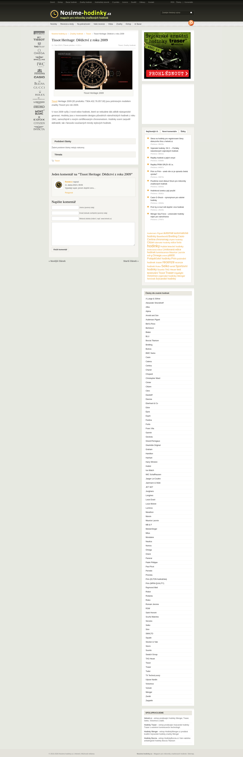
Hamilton (149, 454)
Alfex (148, 307)
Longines (149, 495)
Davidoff (149, 395)
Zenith (148, 696)
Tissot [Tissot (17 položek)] (162, 273)
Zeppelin (149, 700)
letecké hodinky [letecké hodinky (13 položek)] (175, 246)
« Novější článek (57, 265)
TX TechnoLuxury (153, 675)
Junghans (150, 491)
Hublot (148, 466)
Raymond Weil (152, 587)
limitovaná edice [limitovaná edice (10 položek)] (154, 250)
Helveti (77, 754)
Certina (149, 366)
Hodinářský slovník (102, 2)
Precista (149, 575)
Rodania (149, 596)
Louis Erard (150, 500)
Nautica (149, 541)
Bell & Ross (150, 324)
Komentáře (189, 2)
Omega (149, 550)
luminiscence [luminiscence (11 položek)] (162, 252)
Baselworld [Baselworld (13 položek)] (162, 236)
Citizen (148, 387)
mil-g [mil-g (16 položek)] (149, 255)
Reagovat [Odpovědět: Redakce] (69, 193)
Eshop (60, 2)
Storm (148, 646)
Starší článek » (131, 265)
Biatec (148, 332)
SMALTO (149, 634)
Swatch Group (151, 654)
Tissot (120, 45)
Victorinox (150, 684)
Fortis (148, 424)
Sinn (147, 629)
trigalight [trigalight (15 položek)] (178, 273)
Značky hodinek (86, 2)
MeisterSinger (151, 529)
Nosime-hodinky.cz (59, 34)
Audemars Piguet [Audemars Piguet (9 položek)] (155, 233)
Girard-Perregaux (153, 441)
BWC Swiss (150, 353)
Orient (148, 554)
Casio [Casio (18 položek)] (181, 236)
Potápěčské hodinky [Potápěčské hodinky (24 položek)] (159, 258)
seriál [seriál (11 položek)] (172, 266)
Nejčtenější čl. (152, 131)
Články (178, 2)
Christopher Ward (153, 378)
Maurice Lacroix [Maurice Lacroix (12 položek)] (177, 252)
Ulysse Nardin (151, 680)
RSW (148, 608)
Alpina (148, 311)
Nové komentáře (169, 131)
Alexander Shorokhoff (154, 303)
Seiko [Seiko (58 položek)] (165, 266)
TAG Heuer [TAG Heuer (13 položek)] (170, 269)
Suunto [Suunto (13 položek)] (161, 269)
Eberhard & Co (152, 403)
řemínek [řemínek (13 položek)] (151, 278)
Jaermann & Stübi (153, 483)
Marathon (150, 512)
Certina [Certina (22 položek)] (151, 239)
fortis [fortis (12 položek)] (179, 242)
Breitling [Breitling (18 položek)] (172, 236)
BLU (147, 336)
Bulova (148, 349)
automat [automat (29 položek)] (168, 233)
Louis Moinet (151, 504)
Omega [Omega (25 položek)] (157, 255)
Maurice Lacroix (152, 520)
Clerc (148, 391)
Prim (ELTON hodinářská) (156, 579)
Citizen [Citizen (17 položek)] (151, 242)
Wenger (149, 692)
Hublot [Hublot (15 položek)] (163, 246)
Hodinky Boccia (150, 738)
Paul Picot (150, 567)
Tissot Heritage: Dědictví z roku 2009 (80, 40)
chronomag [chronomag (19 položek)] (162, 239)
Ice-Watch (150, 470)
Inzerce (125, 2)
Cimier (148, 382)
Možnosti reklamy (88, 754)
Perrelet (149, 571)
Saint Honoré (151, 613)
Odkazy (142, 2)
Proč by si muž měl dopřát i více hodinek (167, 207)
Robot (148, 592)
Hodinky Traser (150, 725)
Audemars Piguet (153, 320)
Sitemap (191, 754)
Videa (110, 24)
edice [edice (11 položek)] (173, 242)
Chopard (149, 374)
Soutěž (133, 2)
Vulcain (149, 688)
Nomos (149, 546)
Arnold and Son (152, 315)
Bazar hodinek (71, 2)
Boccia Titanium (152, 341)
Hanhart (149, 458)
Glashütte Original (153, 445)
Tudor (148, 671)
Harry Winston (151, 462)
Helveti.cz (148, 718)
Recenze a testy (67, 24)
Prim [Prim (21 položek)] (174, 258)
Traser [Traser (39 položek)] (170, 272)
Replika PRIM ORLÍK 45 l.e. (162, 165)
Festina (149, 420)
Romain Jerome (152, 604)
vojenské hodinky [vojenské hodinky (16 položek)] (167, 276)
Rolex (148, 600)
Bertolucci (150, 328)
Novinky (53, 24)
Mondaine (150, 537)
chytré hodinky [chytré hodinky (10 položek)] (176, 239)
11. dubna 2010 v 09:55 (74, 185)
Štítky (183, 131)
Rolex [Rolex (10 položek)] (158, 266)
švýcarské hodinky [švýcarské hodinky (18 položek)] (166, 278)
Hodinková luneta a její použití (162, 191)
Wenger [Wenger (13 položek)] (181, 276)
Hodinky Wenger (151, 731)
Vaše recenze (99, 24)
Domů (52, 2)
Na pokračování (83, 24)
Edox (148, 407)
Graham (149, 449)
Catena (149, 361)
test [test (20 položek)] (179, 269)
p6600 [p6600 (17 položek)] (171, 255)
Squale (148, 638)
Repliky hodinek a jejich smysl (162, 158)
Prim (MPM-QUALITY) (155, 583)
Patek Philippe (152, 562)
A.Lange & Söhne (153, 299)
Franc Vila (150, 428)
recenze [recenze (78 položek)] (169, 262)
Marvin (148, 516)
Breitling (149, 345)
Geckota (149, 437)
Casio (148, 357)
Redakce (69, 182)
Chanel (149, 370)
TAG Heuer (150, 659)
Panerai (149, 558)
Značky (119, 24)
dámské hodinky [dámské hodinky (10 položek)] (162, 242)
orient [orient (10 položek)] (164, 255)
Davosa (149, 399)
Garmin (149, 433)
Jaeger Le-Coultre (153, 479)
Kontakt (151, 2)
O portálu (115, 2)
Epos (148, 412)
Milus (148, 533)
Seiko (148, 625)
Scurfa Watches (152, 617)
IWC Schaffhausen (153, 474)
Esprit (148, 416)
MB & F (149, 525)
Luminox (149, 508)
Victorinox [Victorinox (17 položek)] (152, 276)
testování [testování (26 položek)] (152, 272)
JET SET (149, 487)
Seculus (149, 621)
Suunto (149, 650)
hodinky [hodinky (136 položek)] (153, 246)
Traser (148, 667)
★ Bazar (137, 24)
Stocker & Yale (152, 642)
